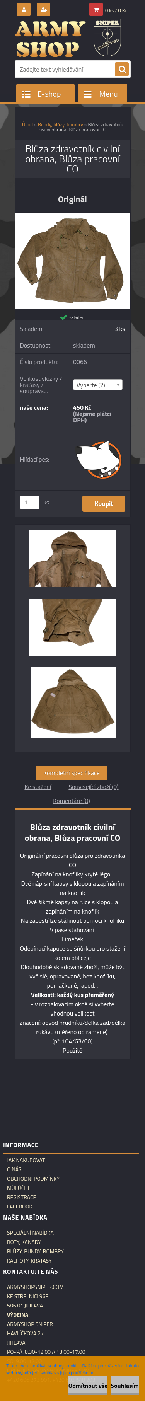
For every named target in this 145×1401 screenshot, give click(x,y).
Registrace (21, 1197)
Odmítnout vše (88, 1385)
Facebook (19, 1206)
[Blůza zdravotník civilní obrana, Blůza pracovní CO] (72, 215)
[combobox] (98, 384)
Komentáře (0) (71, 800)
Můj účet (18, 1188)
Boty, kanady (24, 1242)
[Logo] (68, 38)
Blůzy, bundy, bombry (35, 1251)
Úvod (27, 124)
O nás (14, 1169)
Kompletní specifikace (71, 772)
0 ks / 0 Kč (116, 10)
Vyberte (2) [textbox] (91, 385)
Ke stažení (37, 786)
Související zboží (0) (93, 786)
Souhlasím (125, 1385)
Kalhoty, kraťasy (29, 1260)
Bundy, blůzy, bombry (60, 124)
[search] (122, 69)
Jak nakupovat (26, 1160)
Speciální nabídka (30, 1233)
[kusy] (29, 502)
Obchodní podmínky (33, 1178)
